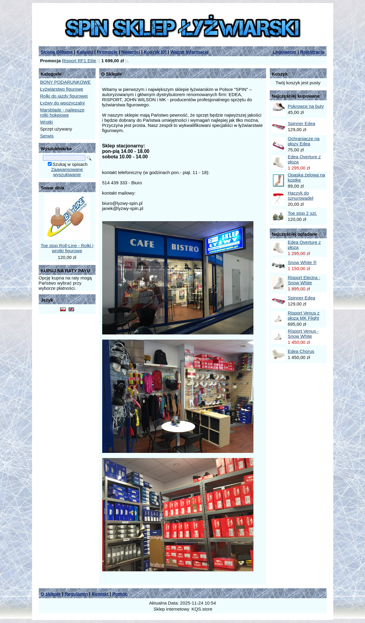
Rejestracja (312, 51)
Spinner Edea (301, 123)
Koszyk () (155, 51)
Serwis (47, 135)
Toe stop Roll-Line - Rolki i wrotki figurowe (67, 248)
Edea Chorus (301, 351)
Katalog (85, 51)
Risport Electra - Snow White (304, 280)
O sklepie (51, 593)
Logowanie (284, 51)
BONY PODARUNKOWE (65, 82)
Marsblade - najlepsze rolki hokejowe (62, 112)
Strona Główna (57, 51)
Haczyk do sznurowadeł (300, 195)
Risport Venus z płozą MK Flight (304, 315)
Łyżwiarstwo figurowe (61, 89)
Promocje (107, 51)
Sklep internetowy (171, 609)
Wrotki (46, 121)
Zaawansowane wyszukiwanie (67, 172)
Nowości (130, 51)
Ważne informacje (189, 51)
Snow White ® (302, 262)
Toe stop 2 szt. (302, 213)
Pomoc (119, 593)
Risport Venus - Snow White (303, 333)
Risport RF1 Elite (79, 60)
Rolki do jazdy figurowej (64, 95)
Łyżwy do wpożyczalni (62, 102)
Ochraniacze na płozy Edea (304, 141)
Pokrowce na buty (306, 106)
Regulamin (76, 593)
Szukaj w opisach (70, 164)
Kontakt (100, 593)
